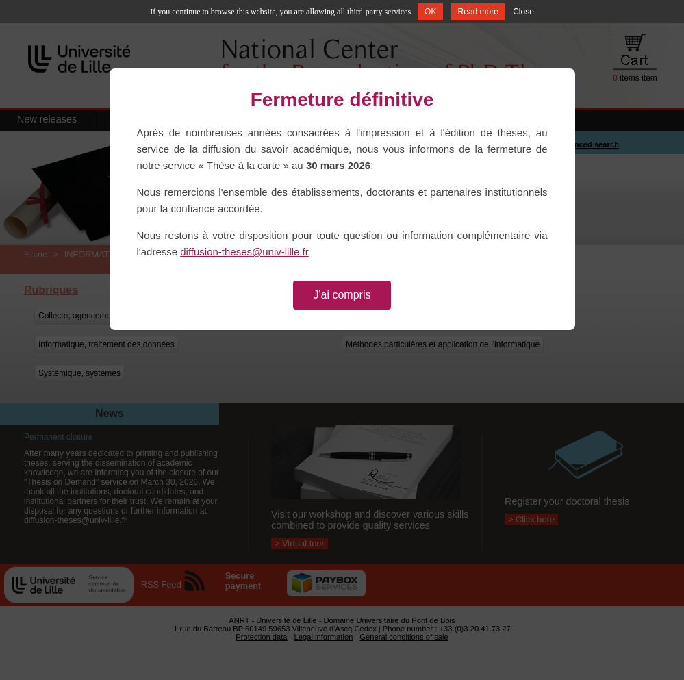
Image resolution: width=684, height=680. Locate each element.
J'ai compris (342, 295)
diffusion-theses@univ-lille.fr (244, 251)
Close (523, 11)
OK (430, 11)
